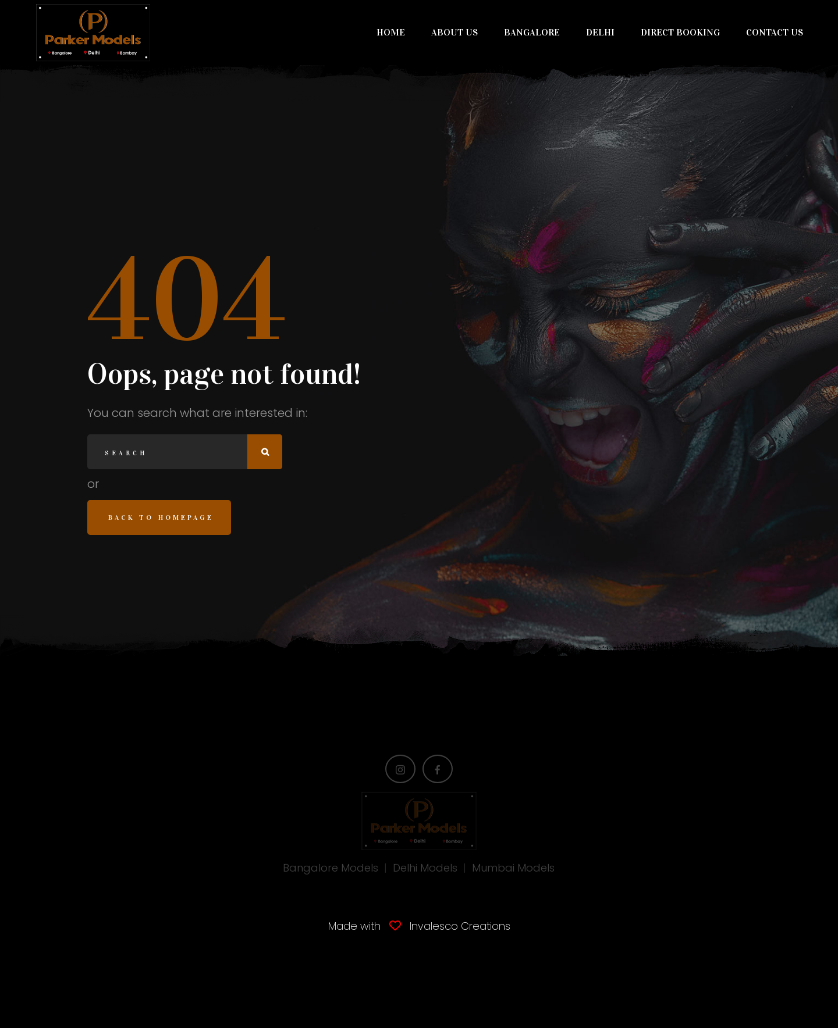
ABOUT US (454, 32)
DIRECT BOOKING (680, 32)
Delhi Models (425, 870)
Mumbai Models (513, 870)
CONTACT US (774, 32)
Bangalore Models (330, 870)
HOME (391, 32)
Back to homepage (161, 517)
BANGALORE (532, 32)
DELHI (600, 32)
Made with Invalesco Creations (419, 926)
